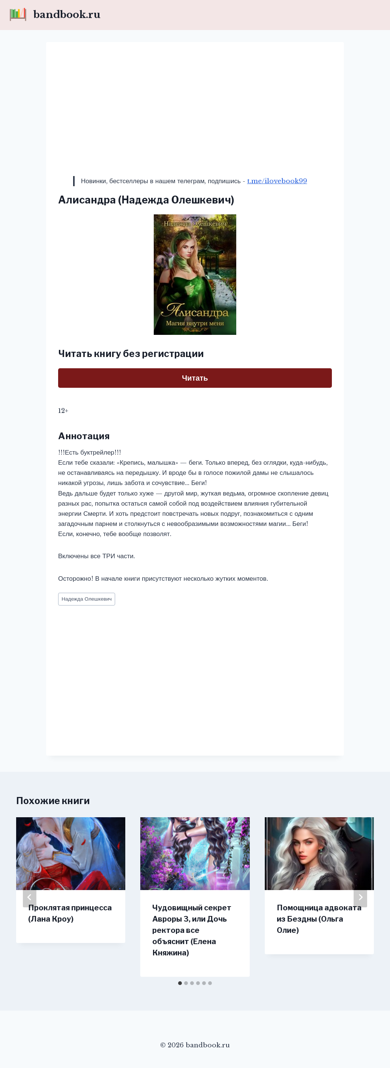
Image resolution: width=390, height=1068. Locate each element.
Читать (195, 378)
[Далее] (360, 897)
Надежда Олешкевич (87, 599)
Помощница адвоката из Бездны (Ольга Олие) (319, 919)
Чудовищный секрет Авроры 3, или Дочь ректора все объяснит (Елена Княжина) (191, 930)
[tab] (180, 983)
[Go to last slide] (29, 897)
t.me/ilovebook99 (277, 181)
